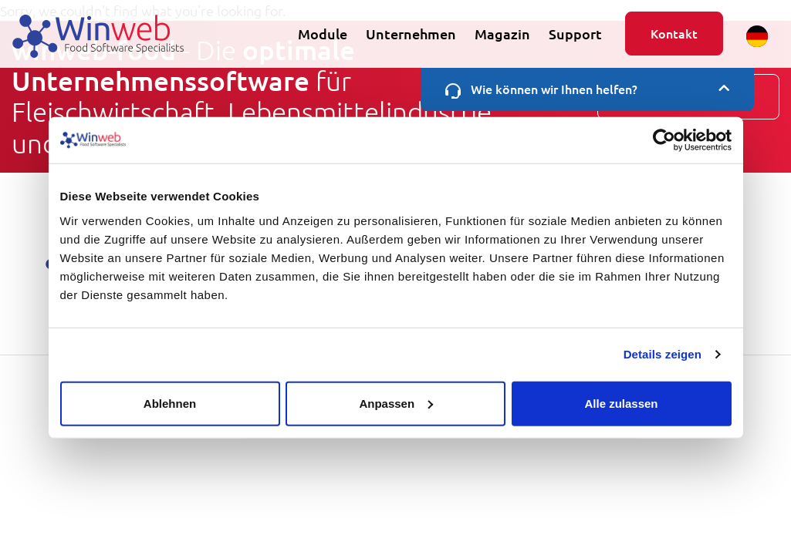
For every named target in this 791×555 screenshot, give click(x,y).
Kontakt (674, 33)
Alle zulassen (620, 402)
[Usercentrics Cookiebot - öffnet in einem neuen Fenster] (664, 140)
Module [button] (322, 33)
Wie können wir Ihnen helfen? (587, 89)
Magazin (502, 33)
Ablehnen (170, 402)
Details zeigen (662, 354)
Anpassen (396, 402)
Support (575, 33)
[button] (757, 36)
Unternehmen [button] (411, 33)
